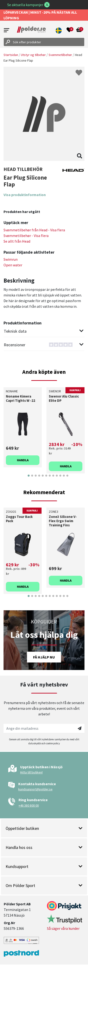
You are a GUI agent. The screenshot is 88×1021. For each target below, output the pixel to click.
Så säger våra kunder (63, 928)
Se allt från (17, 241)
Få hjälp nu (44, 657)
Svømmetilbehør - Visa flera (26, 235)
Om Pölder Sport (44, 885)
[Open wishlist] (69, 30)
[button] (59, 30)
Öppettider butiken (44, 828)
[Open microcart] (79, 30)
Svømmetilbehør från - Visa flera (34, 230)
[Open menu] (6, 30)
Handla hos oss (44, 847)
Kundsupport (44, 866)
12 (67, 479)
